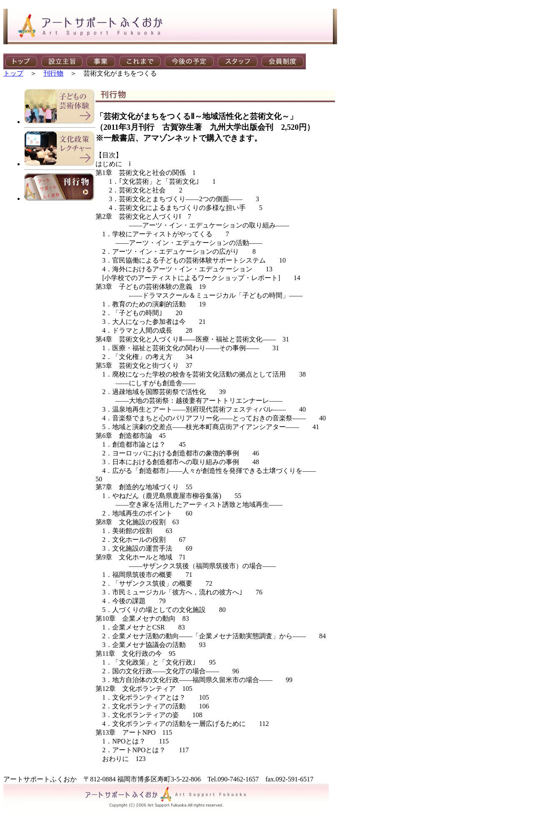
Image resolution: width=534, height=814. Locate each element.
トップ (13, 73)
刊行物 (53, 73)
